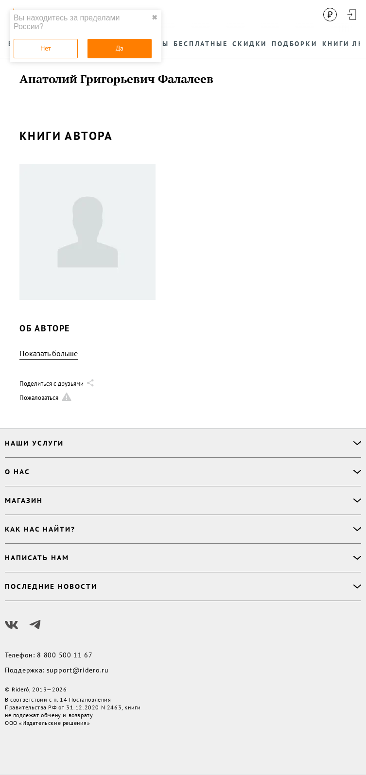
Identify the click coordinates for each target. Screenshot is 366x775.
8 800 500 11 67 (65, 655)
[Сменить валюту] (330, 14)
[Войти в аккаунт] (351, 14)
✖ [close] (154, 17)
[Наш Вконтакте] (11, 625)
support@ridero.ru (78, 670)
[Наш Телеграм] (35, 625)
